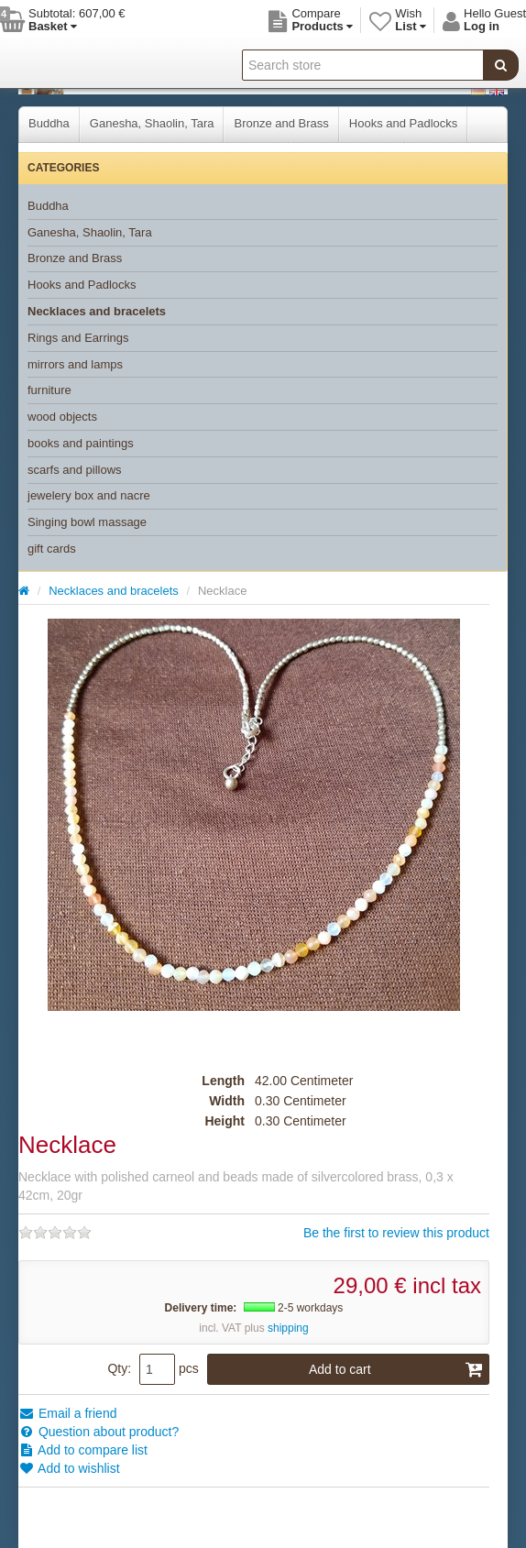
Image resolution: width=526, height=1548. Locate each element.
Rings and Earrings (78, 338)
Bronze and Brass (281, 123)
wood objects (62, 416)
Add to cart (396, 1369)
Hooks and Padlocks (403, 123)
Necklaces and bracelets (96, 311)
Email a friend (67, 1413)
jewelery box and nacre (88, 495)
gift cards (51, 548)
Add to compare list (83, 1450)
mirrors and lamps (75, 364)
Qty (117, 1368)
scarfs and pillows (74, 470)
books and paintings (80, 443)
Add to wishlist (69, 1468)
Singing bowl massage (87, 522)
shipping (288, 1328)
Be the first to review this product (396, 1232)
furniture (49, 390)
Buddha (49, 123)
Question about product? (98, 1431)
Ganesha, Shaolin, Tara (152, 123)
